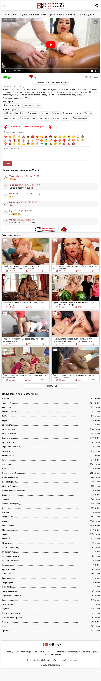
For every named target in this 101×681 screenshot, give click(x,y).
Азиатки (27, 105)
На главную (9, 652)
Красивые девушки (72, 113)
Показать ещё (50, 386)
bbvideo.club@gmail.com (43, 660)
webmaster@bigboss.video (66, 660)
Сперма (65, 119)
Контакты (72, 652)
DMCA (46, 655)
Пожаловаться (59, 652)
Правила (96, 652)
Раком (55, 119)
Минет (38, 105)
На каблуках (10, 118)
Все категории (22, 652)
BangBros (19, 113)
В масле (55, 113)
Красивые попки (27, 118)
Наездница (44, 119)
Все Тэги (34, 652)
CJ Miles (8, 113)
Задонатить (55, 655)
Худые (87, 113)
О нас (49, 652)
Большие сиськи (12, 105)
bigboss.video (57, 665)
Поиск (42, 652)
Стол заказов (84, 652)
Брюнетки (32, 113)
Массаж (44, 113)
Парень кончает (80, 118)
